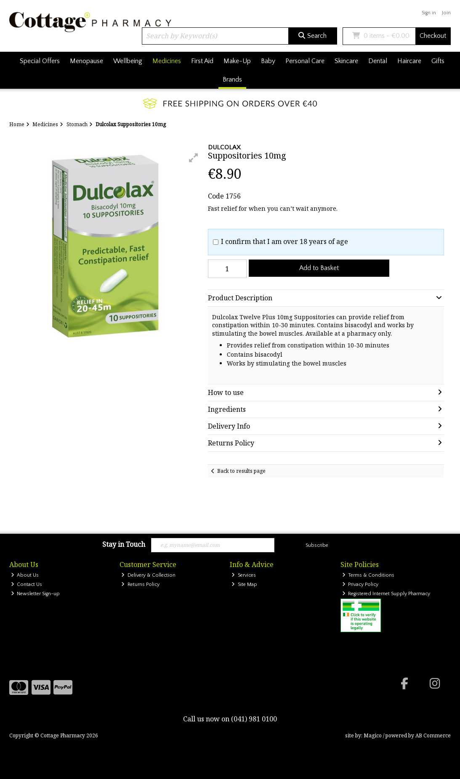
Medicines (166, 61)
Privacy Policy (360, 584)
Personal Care (304, 61)
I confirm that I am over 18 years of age (284, 242)
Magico (373, 735)
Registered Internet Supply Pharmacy (386, 593)
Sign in (429, 13)
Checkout (433, 36)
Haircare (409, 61)
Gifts (437, 61)
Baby (268, 61)
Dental (377, 61)
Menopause (86, 61)
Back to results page (241, 470)
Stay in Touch (123, 545)
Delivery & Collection (148, 575)
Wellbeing (127, 61)
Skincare (346, 61)
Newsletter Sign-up (35, 593)
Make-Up (237, 61)
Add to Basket (319, 268)
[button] (193, 157)
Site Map (244, 584)
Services (243, 575)
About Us (25, 575)
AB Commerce (433, 735)
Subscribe (317, 545)
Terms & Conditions (368, 575)
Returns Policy (140, 584)
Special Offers (40, 61)
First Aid (202, 61)
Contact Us (27, 584)
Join (446, 13)
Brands (232, 79)
